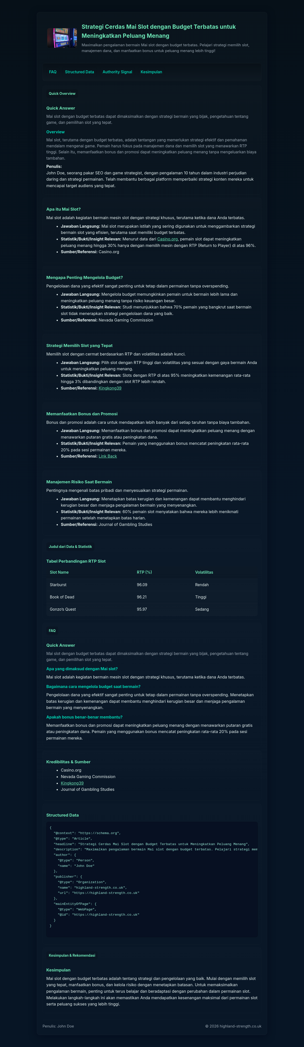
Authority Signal (117, 72)
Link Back (108, 456)
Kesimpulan (151, 72)
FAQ (53, 72)
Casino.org (167, 238)
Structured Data (79, 72)
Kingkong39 (110, 388)
